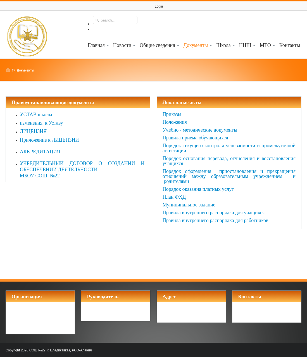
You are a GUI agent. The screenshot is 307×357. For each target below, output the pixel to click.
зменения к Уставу (43, 123)
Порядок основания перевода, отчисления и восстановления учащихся (229, 161)
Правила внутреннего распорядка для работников (215, 220)
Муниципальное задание (189, 205)
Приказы (172, 114)
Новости (122, 44)
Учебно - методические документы (200, 130)
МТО (265, 44)
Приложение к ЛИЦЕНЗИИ (49, 140)
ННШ (245, 44)
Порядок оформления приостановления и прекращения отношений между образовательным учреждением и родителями (229, 176)
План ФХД (174, 197)
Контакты (289, 44)
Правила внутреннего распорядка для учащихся (214, 212)
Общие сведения (157, 44)
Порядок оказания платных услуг (198, 189)
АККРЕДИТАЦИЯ (40, 151)
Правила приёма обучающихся (195, 138)
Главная (96, 44)
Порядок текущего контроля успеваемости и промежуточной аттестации (229, 148)
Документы (196, 44)
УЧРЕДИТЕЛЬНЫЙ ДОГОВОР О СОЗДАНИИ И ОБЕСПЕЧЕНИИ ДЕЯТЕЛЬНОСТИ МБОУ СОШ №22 (82, 169)
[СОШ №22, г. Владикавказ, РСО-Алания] (26, 35)
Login (159, 6)
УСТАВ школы (36, 114)
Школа (223, 44)
